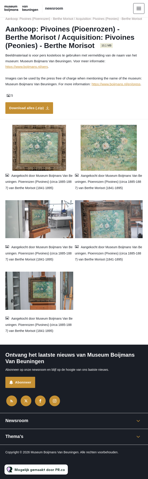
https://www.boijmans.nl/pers (26, 67)
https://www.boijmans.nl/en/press (116, 84)
